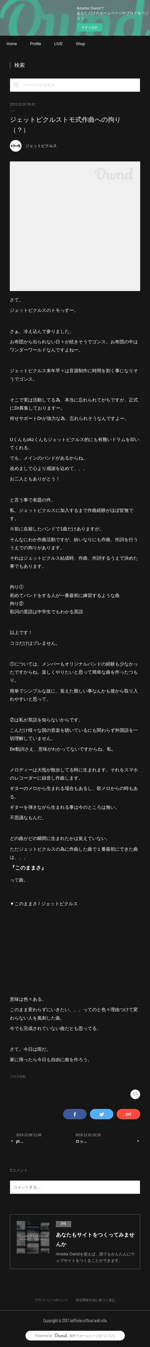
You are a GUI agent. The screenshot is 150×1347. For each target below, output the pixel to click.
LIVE (58, 44)
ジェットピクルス (41, 146)
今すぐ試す (89, 27)
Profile (35, 44)
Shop (80, 44)
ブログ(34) (17, 1076)
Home (12, 44)
